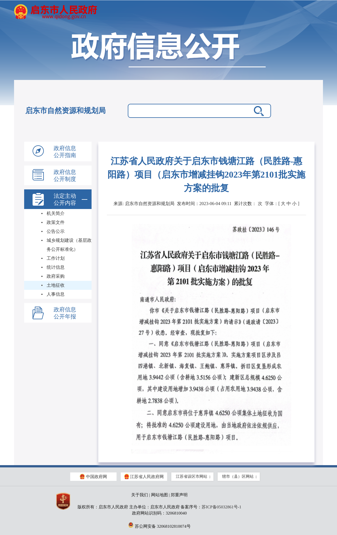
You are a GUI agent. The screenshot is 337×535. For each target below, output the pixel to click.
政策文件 (56, 222)
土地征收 (56, 285)
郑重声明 (179, 495)
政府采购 (56, 276)
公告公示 (56, 231)
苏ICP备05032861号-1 (221, 507)
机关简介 (56, 213)
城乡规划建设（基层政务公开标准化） (69, 245)
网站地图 (159, 495)
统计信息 (56, 267)
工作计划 (56, 258)
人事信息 (56, 294)
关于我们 (139, 495)
